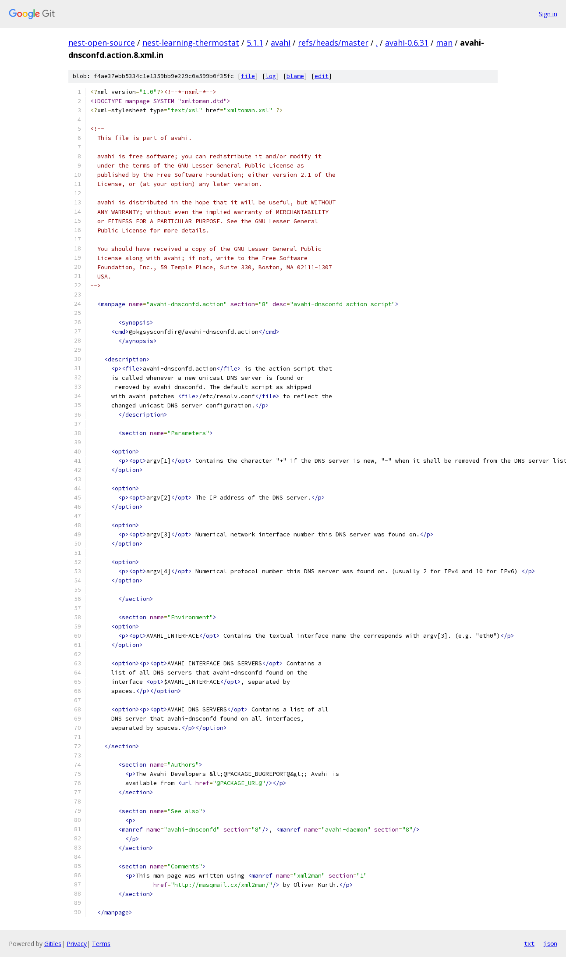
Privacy (77, 943)
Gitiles (52, 943)
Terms (101, 943)
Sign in (548, 14)
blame (295, 76)
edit (322, 76)
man (444, 42)
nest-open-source (101, 42)
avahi (280, 42)
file (248, 76)
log (270, 76)
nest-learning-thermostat (190, 42)
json (550, 943)
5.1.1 (255, 42)
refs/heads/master (333, 42)
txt (529, 943)
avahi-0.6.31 (406, 42)
